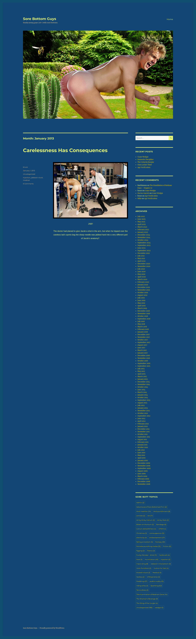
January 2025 (143, 232)
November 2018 (144, 314)
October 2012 (143, 413)
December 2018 (144, 311)
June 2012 (141, 418)
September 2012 (144, 416)
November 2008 (144, 484)
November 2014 (144, 384)
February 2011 (143, 442)
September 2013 (144, 400)
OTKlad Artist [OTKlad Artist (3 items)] (153, 577)
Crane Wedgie (143, 157)
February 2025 (143, 230)
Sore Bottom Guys (39, 19)
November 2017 (144, 337)
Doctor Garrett (143, 193)
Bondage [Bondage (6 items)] (161, 524)
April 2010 (142, 458)
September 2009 (144, 468)
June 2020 (142, 272)
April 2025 (142, 224)
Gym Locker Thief (145, 165)
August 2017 (142, 345)
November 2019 (144, 290)
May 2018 (141, 324)
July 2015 (141, 369)
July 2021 (141, 256)
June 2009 (142, 474)
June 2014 (141, 390)
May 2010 (141, 455)
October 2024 (143, 240)
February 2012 (143, 424)
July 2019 (141, 298)
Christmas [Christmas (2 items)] (141, 533)
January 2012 (143, 426)
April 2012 (142, 421)
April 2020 (142, 277)
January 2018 (143, 332)
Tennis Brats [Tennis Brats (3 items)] (142, 590)
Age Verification (144, 167)
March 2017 (142, 350)
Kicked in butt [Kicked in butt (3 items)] (143, 573)
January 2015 (143, 379)
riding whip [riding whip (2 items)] (142, 586)
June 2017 (141, 348)
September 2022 (144, 251)
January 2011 (143, 445)
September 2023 (144, 245)
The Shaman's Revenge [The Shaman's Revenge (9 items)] (147, 599)
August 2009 (143, 471)
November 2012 (144, 411)
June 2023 (141, 248)
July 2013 (141, 405)
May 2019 (141, 303)
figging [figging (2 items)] (140, 551)
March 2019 (142, 308)
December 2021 (144, 253)
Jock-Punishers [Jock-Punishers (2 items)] (143, 568)
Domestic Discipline (146, 159)
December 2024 (144, 235)
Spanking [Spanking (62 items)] (156, 586)
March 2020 (142, 279)
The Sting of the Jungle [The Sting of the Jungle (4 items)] (147, 603)
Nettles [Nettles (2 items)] (140, 577)
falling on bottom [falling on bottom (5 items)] (144, 542)
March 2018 (142, 327)
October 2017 (143, 340)
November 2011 (144, 432)
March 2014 (142, 392)
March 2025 (142, 227)
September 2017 (144, 342)
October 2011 (143, 434)
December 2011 (144, 429)
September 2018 (144, 319)
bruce (25, 167)
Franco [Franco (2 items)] (151, 551)
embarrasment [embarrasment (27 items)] (157, 538)
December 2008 (144, 481)
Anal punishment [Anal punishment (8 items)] (161, 511)
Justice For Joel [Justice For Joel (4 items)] (161, 568)
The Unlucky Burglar (146, 162)
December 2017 (144, 334)
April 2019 (142, 306)
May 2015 (141, 371)
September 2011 (144, 437)
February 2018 (143, 329)
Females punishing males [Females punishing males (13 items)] (148, 546)
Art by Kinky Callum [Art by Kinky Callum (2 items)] (145, 520)
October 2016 (143, 361)
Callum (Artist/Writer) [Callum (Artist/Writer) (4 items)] (146, 529)
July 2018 (141, 321)
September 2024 (144, 243)
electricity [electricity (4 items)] (141, 538)
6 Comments (28, 184)
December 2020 (144, 264)
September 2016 (144, 363)
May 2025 (141, 222)
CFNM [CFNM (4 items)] (162, 529)
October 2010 (143, 447)
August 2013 (142, 403)
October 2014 (143, 387)
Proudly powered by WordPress (52, 628)
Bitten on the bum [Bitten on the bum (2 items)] (145, 524)
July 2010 (141, 450)
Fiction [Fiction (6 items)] (167, 546)
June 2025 (142, 219)
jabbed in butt (37, 178)
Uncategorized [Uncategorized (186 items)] (144, 608)
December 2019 (144, 287)
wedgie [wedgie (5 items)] (159, 608)
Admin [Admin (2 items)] (140, 503)
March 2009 (142, 476)
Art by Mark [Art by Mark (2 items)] (163, 520)
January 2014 (143, 395)
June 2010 (141, 453)
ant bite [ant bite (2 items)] (140, 516)
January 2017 (143, 353)
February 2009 (143, 479)
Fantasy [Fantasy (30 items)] (160, 542)
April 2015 (142, 374)
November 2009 (144, 466)
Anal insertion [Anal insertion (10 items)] (143, 511)
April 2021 (142, 261)
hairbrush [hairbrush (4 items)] (164, 555)
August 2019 (142, 295)
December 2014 (144, 382)
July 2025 (141, 216)
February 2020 (143, 282)
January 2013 (143, 408)
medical (26, 180)
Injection (26, 178)
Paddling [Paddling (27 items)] (141, 581)
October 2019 (143, 293)
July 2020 (141, 269)
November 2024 (144, 237)
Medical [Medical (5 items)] (157, 573)
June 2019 (141, 300)
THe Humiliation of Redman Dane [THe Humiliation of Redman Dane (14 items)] (151, 594)
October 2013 (143, 397)
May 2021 (141, 258)
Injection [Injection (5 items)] (165, 559)
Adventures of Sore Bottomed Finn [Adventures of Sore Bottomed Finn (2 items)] (151, 507)
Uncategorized (29, 174)
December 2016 (144, 355)
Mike (140, 198)
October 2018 (143, 316)
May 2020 (141, 274)
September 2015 (144, 366)
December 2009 (144, 463)
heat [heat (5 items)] (139, 559)
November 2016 (144, 358)
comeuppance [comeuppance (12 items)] (156, 533)
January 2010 (143, 460)
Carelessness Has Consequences (65, 150)
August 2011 (142, 439)
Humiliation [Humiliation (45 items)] (151, 559)
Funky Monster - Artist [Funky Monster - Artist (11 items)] (146, 555)
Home (170, 19)
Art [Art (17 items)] (150, 516)
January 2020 (143, 285)
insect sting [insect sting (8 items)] (142, 564)
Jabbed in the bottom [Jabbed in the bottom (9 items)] (161, 564)
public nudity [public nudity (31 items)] (157, 581)
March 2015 (142, 376)
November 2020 (144, 266)
